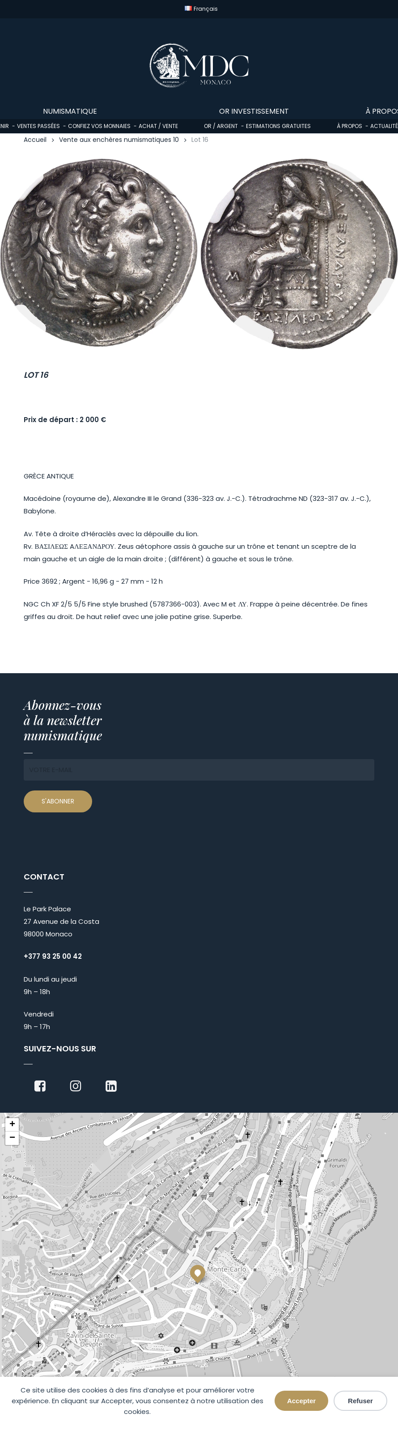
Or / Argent (221, 126)
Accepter (301, 1401)
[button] (197, 1272)
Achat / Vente (158, 126)
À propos (349, 126)
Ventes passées (38, 126)
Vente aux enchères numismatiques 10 (119, 140)
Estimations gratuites (278, 126)
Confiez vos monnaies (99, 126)
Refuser (360, 1401)
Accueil (35, 140)
